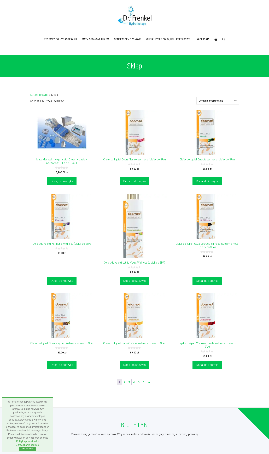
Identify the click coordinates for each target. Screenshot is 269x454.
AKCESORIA (202, 39)
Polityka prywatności (27, 441)
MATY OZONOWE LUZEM (95, 39)
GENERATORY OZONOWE (127, 39)
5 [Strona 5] (139, 382)
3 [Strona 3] (129, 382)
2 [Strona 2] (124, 382)
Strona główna (39, 94)
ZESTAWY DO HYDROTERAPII (60, 39)
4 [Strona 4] (134, 382)
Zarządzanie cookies (27, 445)
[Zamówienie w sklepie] (217, 100)
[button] (224, 39)
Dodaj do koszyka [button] (62, 181)
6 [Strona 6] (143, 382)
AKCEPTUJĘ (27, 448)
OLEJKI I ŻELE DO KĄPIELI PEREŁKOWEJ (168, 39)
